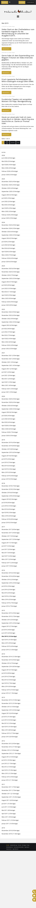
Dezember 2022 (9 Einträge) (11, 312)
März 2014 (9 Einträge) (9, 686)
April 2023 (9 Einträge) (9, 295)
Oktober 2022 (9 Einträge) (10, 318)
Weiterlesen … (6, 49)
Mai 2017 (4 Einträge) (8, 553)
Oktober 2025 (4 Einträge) (10, 188)
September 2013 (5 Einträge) (11, 710)
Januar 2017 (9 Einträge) (9, 566)
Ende (18, 142)
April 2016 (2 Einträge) (9, 596)
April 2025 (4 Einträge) (9, 208)
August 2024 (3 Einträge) (9, 238)
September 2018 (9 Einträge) (11, 496)
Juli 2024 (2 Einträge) (8, 242)
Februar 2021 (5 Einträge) (10, 389)
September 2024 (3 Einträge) (11, 235)
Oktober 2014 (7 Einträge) (10, 663)
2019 (3, 440)
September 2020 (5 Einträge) (11, 409)
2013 (3, 697)
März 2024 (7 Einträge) (9, 255)
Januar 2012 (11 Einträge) (10, 780)
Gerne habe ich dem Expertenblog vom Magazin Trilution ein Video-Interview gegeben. (18, 57)
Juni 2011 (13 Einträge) (9, 807)
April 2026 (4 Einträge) (9, 164)
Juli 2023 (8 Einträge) (8, 285)
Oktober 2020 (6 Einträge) (10, 405)
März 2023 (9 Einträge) (9, 298)
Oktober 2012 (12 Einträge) (10, 750)
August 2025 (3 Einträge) (9, 195)
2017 (3, 527)
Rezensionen (4, 2)
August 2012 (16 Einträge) (10, 757)
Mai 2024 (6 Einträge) (8, 248)
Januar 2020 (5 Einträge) (9, 435)
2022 (3, 309)
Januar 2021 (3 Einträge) (9, 392)
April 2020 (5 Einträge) (9, 425)
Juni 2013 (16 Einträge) (9, 720)
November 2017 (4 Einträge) (11, 533)
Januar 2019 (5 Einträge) (9, 479)
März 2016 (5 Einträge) (9, 599)
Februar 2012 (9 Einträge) (10, 777)
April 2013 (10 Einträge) (9, 726)
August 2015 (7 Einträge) (9, 626)
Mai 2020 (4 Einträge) (8, 422)
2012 (3, 741)
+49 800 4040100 (30, 2)
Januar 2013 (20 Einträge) (10, 737)
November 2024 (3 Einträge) (11, 228)
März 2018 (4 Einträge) (9, 516)
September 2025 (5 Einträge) (11, 191)
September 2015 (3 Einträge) (11, 623)
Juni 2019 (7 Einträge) (8, 462)
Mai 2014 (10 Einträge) (9, 680)
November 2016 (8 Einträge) (11, 576)
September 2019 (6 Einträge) (11, 452)
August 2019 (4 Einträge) (9, 456)
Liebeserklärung (13, 845)
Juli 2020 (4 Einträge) (8, 415)
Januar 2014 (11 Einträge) (10, 693)
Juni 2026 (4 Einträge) (8, 158)
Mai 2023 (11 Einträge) (9, 292)
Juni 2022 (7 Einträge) (8, 332)
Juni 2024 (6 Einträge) (8, 245)
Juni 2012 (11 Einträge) (9, 763)
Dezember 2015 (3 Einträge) (11, 613)
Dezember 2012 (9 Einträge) (11, 743)
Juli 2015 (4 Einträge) (8, 630)
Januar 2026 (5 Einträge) (9, 175)
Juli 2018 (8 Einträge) (8, 502)
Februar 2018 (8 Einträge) (10, 519)
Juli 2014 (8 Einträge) (8, 673)
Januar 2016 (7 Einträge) (9, 606)
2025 (3, 179)
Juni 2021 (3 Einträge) (8, 375)
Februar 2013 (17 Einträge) (10, 733)
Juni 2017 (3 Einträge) (8, 549)
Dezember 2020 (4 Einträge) (11, 399)
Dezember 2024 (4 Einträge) (11, 225)
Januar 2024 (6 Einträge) (9, 261)
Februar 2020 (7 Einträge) (10, 432)
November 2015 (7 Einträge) (11, 616)
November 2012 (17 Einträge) (11, 747)
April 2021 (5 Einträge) (9, 382)
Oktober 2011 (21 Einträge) (10, 793)
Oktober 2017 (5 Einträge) (10, 536)
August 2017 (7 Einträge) (9, 543)
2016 (3, 570)
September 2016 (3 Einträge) (11, 583)
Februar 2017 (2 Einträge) (10, 563)
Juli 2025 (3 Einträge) (8, 198)
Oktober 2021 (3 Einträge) (10, 362)
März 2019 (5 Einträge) (9, 472)
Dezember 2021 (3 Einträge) (11, 355)
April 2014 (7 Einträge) (9, 683)
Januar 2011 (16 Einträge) (10, 823)
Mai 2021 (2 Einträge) (8, 379)
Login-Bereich (15, 849)
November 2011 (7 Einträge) (11, 790)
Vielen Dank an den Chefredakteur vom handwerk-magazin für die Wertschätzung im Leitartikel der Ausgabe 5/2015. (18, 32)
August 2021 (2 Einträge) (9, 369)
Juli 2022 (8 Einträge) (8, 328)
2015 (3, 610)
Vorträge (24, 845)
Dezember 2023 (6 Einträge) (11, 268)
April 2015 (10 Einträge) (9, 640)
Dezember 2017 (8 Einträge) (11, 529)
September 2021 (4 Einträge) (11, 365)
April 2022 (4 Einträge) (9, 338)
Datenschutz (9, 849)
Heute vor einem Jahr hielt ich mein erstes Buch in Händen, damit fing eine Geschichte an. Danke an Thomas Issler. (18, 120)
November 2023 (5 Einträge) (11, 272)
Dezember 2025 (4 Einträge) (11, 181)
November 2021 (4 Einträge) (11, 359)
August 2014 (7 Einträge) (9, 670)
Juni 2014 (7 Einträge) (8, 676)
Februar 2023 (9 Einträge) (10, 302)
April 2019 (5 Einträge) (9, 469)
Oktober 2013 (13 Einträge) (10, 707)
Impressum (26, 847)
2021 (3, 353)
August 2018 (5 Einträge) (9, 499)
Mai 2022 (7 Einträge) (8, 335)
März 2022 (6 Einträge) (9, 342)
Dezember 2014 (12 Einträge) (11, 656)
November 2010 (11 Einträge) (11, 834)
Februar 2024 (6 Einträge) (10, 258)
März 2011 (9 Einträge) (9, 817)
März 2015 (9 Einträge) (9, 643)
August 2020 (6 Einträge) (9, 412)
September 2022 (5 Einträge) (11, 322)
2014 (3, 654)
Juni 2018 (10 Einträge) (9, 506)
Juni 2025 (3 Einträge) (8, 201)
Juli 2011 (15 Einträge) (8, 804)
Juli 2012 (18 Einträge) (8, 760)
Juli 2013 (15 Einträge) (8, 717)
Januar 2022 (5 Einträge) (9, 348)
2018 (3, 483)
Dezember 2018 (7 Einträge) (11, 486)
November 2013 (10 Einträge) (11, 703)
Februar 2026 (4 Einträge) (10, 171)
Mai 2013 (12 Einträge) (9, 723)
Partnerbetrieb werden (19, 847)
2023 (3, 266)
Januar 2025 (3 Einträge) (9, 218)
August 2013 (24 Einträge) (10, 713)
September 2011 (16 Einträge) (11, 797)
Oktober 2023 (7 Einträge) (10, 275)
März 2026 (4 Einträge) (9, 168)
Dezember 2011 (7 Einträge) (11, 787)
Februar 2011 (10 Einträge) (10, 820)
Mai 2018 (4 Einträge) (8, 509)
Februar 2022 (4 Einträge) (10, 345)
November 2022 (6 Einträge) (11, 315)
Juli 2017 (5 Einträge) (8, 546)
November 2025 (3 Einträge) (11, 185)
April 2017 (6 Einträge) (9, 556)
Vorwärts (13, 142)
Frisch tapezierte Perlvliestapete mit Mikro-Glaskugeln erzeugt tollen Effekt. (18, 80)
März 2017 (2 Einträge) (9, 559)
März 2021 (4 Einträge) (9, 385)
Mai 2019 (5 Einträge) (8, 466)
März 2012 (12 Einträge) (9, 773)
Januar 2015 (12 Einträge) (10, 650)
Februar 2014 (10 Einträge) (10, 690)
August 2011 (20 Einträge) (10, 800)
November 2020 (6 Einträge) (11, 402)
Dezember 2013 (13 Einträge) (11, 700)
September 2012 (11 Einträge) (11, 753)
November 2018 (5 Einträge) (11, 489)
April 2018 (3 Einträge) (9, 512)
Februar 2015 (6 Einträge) (10, 646)
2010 (3, 828)
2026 (3, 155)
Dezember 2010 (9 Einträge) (11, 830)
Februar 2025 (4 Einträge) (10, 215)
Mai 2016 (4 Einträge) (8, 593)
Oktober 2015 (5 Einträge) (10, 620)
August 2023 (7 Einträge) (9, 282)
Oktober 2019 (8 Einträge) (10, 449)
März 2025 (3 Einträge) (9, 211)
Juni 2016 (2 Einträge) (8, 589)
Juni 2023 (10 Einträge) (9, 288)
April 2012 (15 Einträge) (9, 770)
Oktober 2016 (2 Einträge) (10, 579)
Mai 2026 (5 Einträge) (8, 161)
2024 (3, 222)
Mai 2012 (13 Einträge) (9, 767)
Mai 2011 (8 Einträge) (8, 810)
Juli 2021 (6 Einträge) (8, 372)
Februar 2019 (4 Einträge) (10, 476)
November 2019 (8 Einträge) (11, 446)
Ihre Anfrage (22, 2)
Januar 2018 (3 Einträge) (9, 522)
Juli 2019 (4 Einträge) (8, 459)
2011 (3, 784)
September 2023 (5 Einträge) (11, 278)
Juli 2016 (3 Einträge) (8, 586)
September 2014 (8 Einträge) (11, 666)
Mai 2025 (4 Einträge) (8, 205)
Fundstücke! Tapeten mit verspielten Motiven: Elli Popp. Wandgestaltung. (17, 100)
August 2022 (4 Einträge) (9, 325)
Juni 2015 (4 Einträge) (8, 633)
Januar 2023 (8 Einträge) (9, 305)
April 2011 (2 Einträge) (9, 813)
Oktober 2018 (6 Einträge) (10, 492)
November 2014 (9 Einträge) (11, 660)
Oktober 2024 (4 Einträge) (10, 231)
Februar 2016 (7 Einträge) (10, 603)
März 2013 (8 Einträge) (9, 730)
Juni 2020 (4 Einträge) (8, 419)
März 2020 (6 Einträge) (9, 429)
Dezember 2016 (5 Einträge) (11, 573)
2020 (3, 396)
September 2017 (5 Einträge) (11, 539)
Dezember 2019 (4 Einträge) (11, 442)
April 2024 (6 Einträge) (9, 251)
